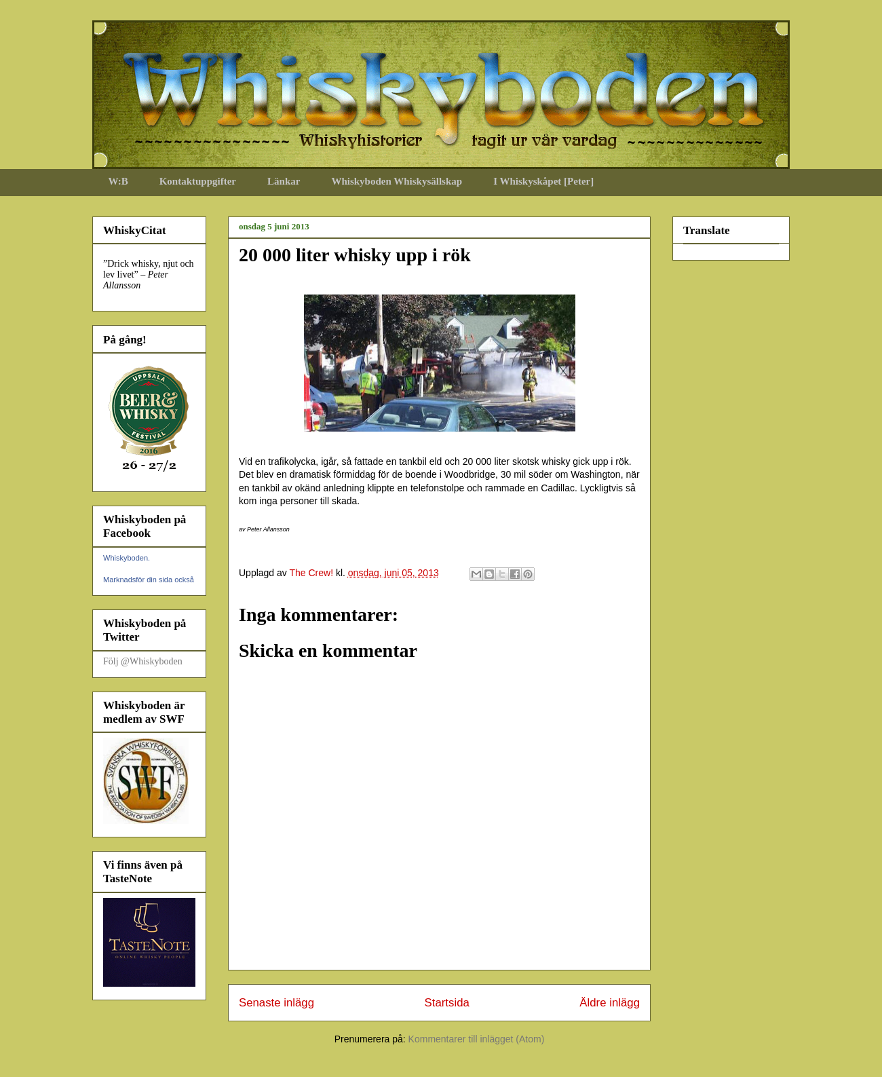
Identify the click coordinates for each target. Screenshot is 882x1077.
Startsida (447, 1002)
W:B (118, 181)
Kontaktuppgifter (197, 181)
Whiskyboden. (126, 558)
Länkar (283, 181)
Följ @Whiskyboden (143, 661)
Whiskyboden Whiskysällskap (396, 181)
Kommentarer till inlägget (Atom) (476, 1039)
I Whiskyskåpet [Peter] (543, 181)
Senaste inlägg (276, 1002)
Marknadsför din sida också (148, 579)
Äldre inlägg (609, 1002)
